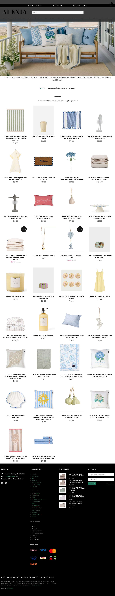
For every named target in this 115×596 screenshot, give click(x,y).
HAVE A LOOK (36, 484)
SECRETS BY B (36, 506)
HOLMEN (34, 486)
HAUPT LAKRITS (36, 482)
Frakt (3, 577)
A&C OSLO (35, 476)
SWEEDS (34, 512)
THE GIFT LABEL (36, 514)
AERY (33, 478)
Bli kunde (34, 529)
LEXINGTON (35, 495)
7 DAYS (34, 474)
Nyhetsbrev (44, 577)
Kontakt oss (35, 539)
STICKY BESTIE (36, 510)
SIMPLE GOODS (36, 508)
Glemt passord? (110, 484)
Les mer (23, 585)
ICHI (33, 489)
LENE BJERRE (36, 493)
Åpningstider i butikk (38, 533)
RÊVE (33, 503)
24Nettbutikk (10, 588)
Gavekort (34, 537)
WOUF (34, 516)
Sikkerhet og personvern (29, 577)
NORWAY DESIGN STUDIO (39, 499)
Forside (34, 526)
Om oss (34, 535)
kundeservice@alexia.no (12, 476)
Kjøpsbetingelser (13, 577)
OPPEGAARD (36, 501)
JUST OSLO (35, 491)
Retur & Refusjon (37, 531)
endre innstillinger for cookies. (34, 585)
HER (41, 88)
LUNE (33, 497)
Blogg (51, 577)
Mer (113, 15)
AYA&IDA (34, 480)
